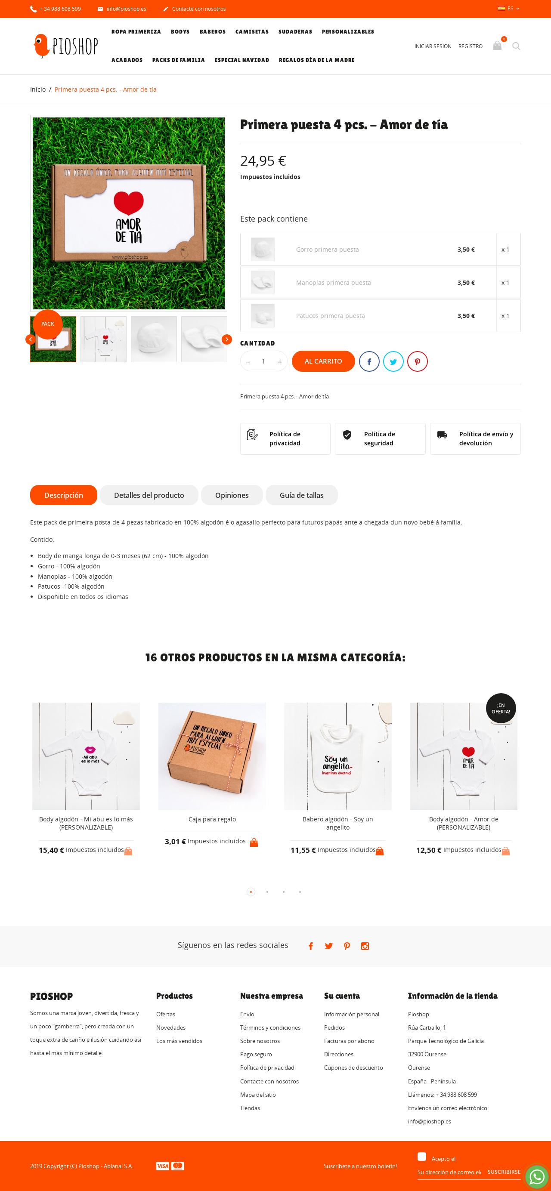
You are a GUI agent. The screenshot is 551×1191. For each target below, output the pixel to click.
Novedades (171, 1027)
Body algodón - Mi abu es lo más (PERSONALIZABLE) (86, 823)
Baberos (213, 31)
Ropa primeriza (136, 31)
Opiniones (232, 495)
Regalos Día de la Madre (317, 60)
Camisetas (252, 31)
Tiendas (250, 1108)
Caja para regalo (212, 819)
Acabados (127, 60)
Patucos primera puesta (330, 316)
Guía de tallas (302, 495)
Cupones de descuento (353, 1068)
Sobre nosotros (260, 1041)
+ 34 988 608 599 (55, 8)
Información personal (351, 1014)
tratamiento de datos (484, 1159)
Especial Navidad (242, 60)
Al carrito (323, 361)
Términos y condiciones (270, 1027)
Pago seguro (256, 1054)
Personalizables (348, 31)
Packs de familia (178, 60)
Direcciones (338, 1054)
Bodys (180, 31)
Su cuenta (342, 995)
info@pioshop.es (121, 9)
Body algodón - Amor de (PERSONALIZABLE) (463, 823)
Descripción (63, 495)
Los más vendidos (179, 1041)
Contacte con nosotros (194, 9)
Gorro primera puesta (327, 249)
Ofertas (165, 1014)
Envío (247, 1014)
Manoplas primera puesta (333, 282)
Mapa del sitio (258, 1094)
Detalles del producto (149, 495)
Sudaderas (295, 31)
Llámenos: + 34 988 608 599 (442, 1094)
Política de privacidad (267, 1068)
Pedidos (334, 1027)
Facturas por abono (349, 1041)
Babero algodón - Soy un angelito (338, 823)
